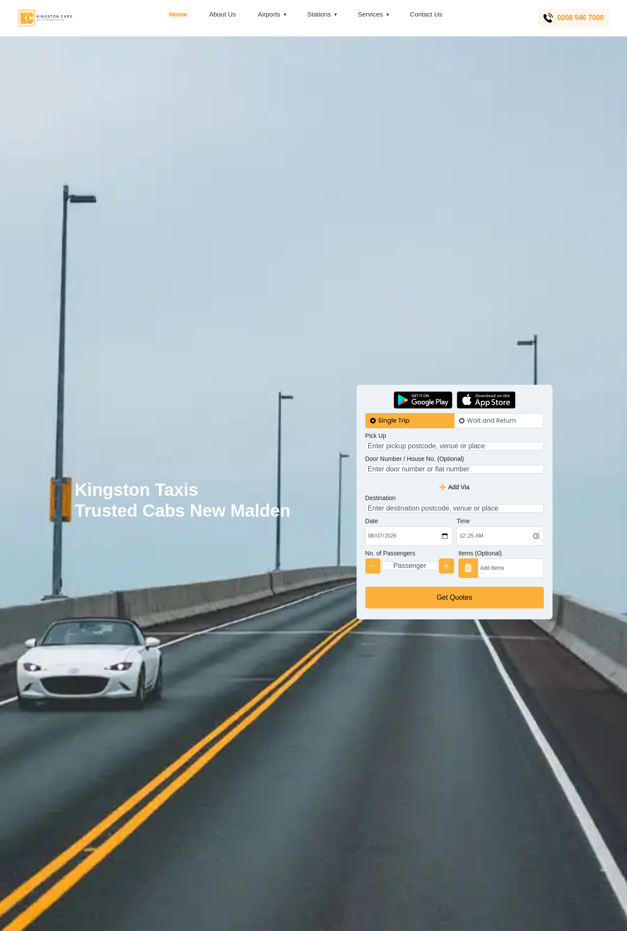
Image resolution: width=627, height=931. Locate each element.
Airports (267, 14)
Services (368, 14)
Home (177, 14)
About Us (221, 14)
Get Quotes (454, 611)
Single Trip (394, 406)
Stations (317, 14)
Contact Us (424, 14)
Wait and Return (491, 406)
